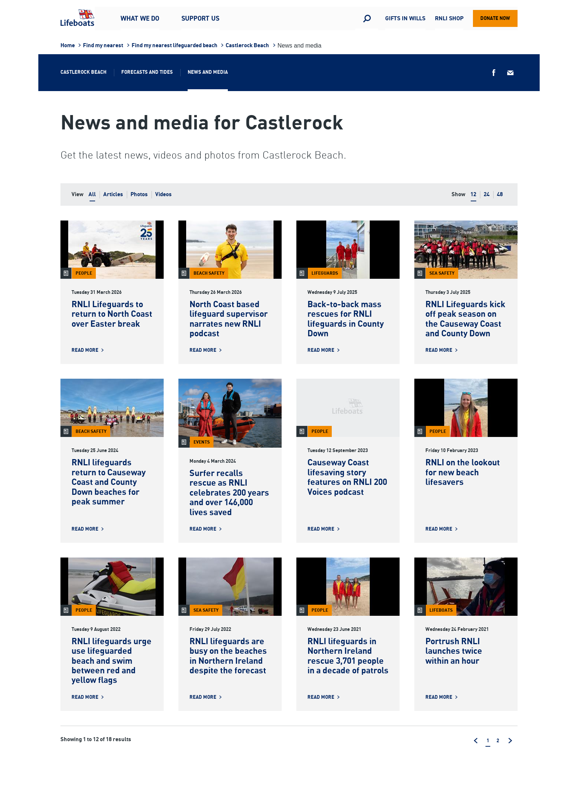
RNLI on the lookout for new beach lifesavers (462, 473)
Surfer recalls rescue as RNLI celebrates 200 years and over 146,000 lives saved (229, 493)
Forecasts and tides (147, 72)
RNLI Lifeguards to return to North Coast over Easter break (112, 315)
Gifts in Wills (405, 18)
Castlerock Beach (247, 45)
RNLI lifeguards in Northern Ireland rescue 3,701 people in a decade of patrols (348, 656)
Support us (200, 18)
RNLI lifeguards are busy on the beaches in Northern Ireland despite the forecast (228, 656)
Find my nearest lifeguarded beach (174, 45)
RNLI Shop (449, 18)
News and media (208, 72)
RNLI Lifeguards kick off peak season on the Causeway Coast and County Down (465, 319)
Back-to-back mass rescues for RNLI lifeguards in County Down (345, 319)
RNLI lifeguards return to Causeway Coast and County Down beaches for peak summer (109, 482)
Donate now (495, 18)
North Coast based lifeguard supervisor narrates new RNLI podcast (228, 319)
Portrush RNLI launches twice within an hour (453, 652)
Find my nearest (103, 45)
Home (67, 45)
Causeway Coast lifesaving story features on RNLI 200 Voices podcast (347, 477)
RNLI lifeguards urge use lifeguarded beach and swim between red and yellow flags (112, 661)
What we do (140, 18)
